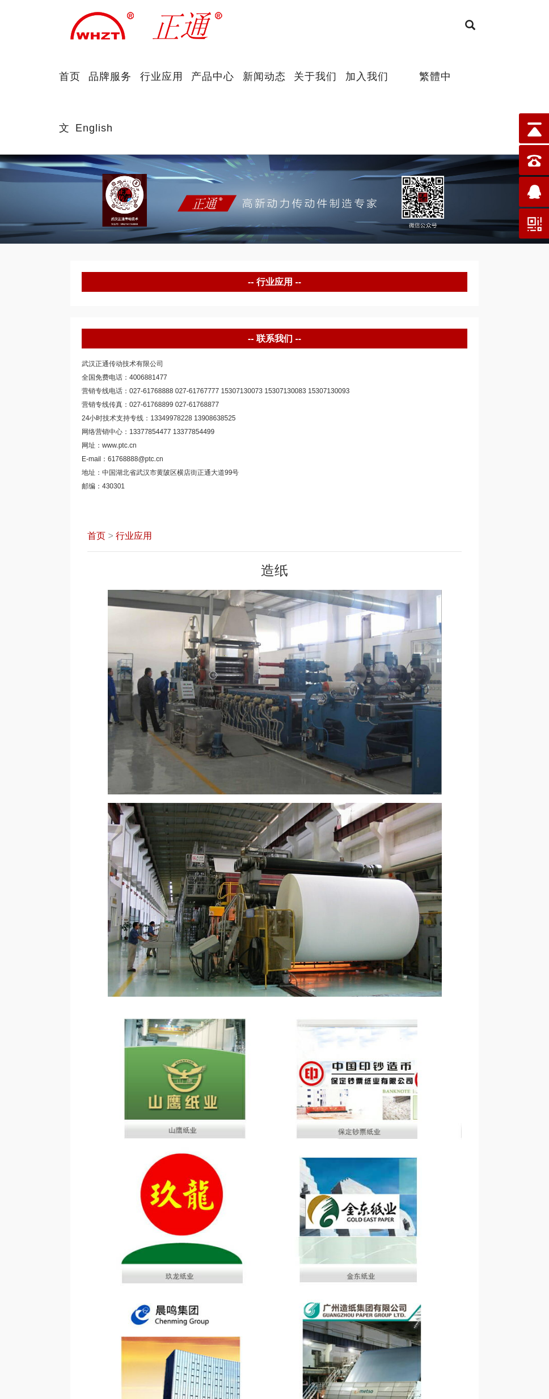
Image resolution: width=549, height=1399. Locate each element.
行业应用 (161, 76)
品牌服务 (110, 76)
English (94, 127)
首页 (70, 76)
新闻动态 (264, 76)
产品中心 (212, 76)
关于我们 (315, 76)
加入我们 (366, 76)
